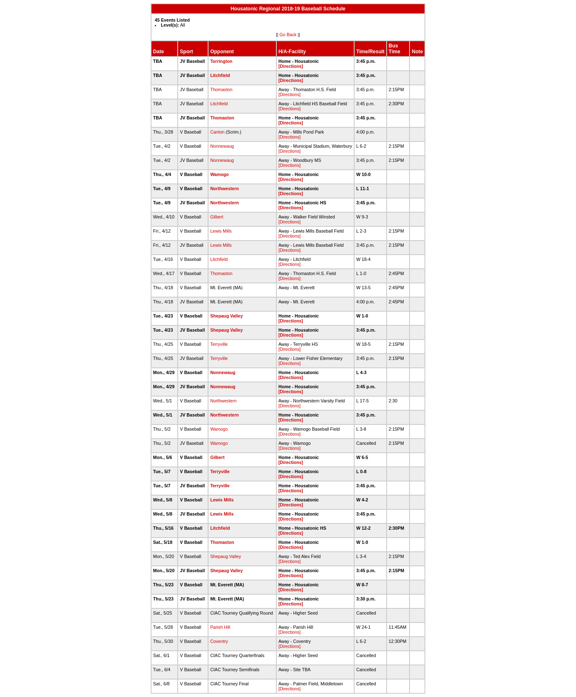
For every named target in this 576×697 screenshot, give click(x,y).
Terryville (219, 344)
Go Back (288, 34)
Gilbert (216, 216)
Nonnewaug (222, 146)
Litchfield (220, 75)
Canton (217, 131)
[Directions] (290, 66)
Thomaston (221, 89)
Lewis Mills (221, 230)
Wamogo (219, 174)
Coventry (219, 641)
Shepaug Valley (226, 315)
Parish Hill (220, 627)
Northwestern (224, 188)
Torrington (221, 61)
